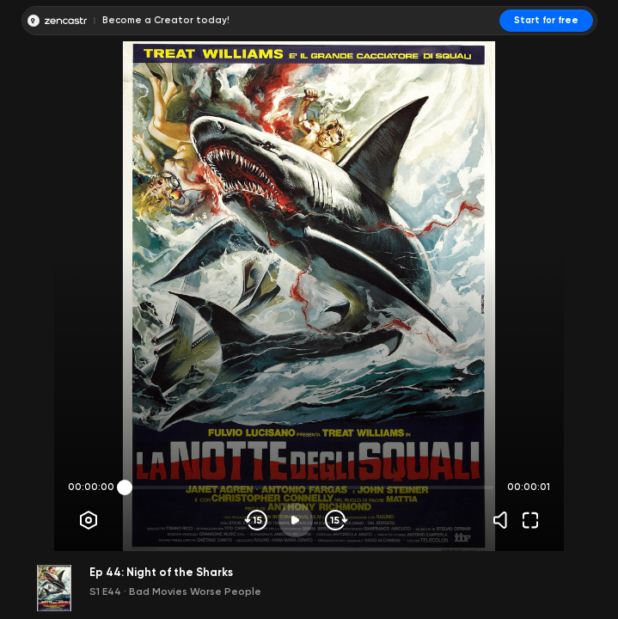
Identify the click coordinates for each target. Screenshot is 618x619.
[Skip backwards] (256, 520)
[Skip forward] (334, 520)
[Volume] (504, 520)
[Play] (295, 520)
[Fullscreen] (530, 520)
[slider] (124, 487)
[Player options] (88, 520)
